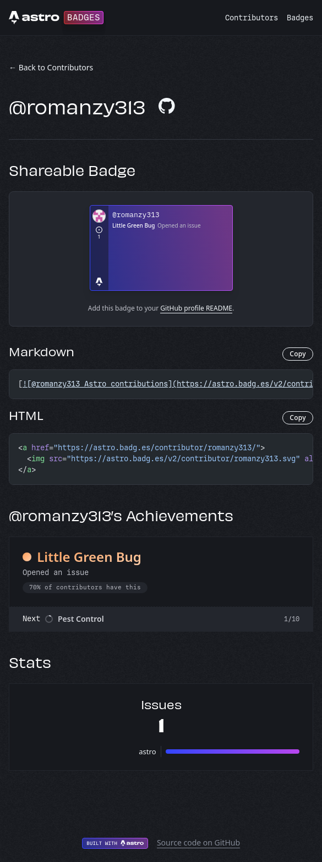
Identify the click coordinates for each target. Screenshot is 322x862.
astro (147, 751)
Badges (300, 18)
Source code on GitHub (198, 842)
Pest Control (81, 619)
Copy (298, 353)
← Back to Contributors (51, 67)
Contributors (251, 18)
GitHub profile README (196, 308)
